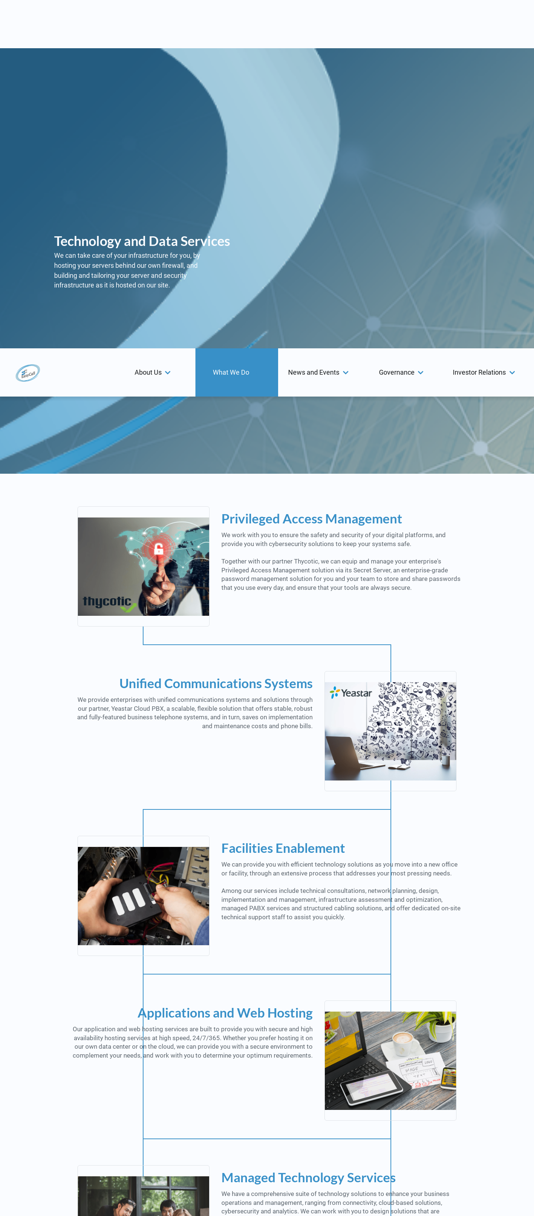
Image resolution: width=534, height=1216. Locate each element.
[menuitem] (153, 24)
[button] (154, 24)
